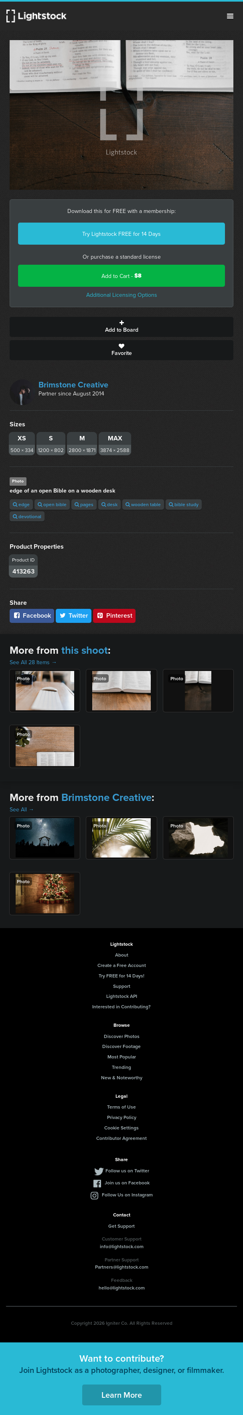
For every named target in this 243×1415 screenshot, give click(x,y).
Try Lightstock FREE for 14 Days (121, 234)
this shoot (84, 650)
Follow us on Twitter (127, 1170)
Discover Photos (122, 1036)
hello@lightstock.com (122, 1287)
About (121, 954)
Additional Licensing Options (121, 295)
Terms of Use (121, 1106)
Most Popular (121, 1056)
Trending (121, 1067)
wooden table (143, 504)
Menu (230, 16)
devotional (27, 516)
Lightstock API (121, 996)
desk (109, 504)
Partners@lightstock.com (121, 1266)
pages (84, 504)
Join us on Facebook (127, 1182)
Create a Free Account (121, 965)
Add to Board (121, 327)
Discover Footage (121, 1046)
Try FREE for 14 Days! (121, 975)
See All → (22, 809)
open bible (52, 504)
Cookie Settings (121, 1127)
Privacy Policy (121, 1117)
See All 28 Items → (33, 662)
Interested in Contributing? (121, 1006)
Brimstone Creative (73, 384)
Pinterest (114, 615)
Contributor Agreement (121, 1138)
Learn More (121, 1395)
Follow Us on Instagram (127, 1194)
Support (121, 986)
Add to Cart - (121, 276)
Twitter (74, 615)
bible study (183, 504)
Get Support (121, 1225)
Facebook (32, 615)
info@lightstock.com (122, 1246)
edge (21, 504)
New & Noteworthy (121, 1077)
